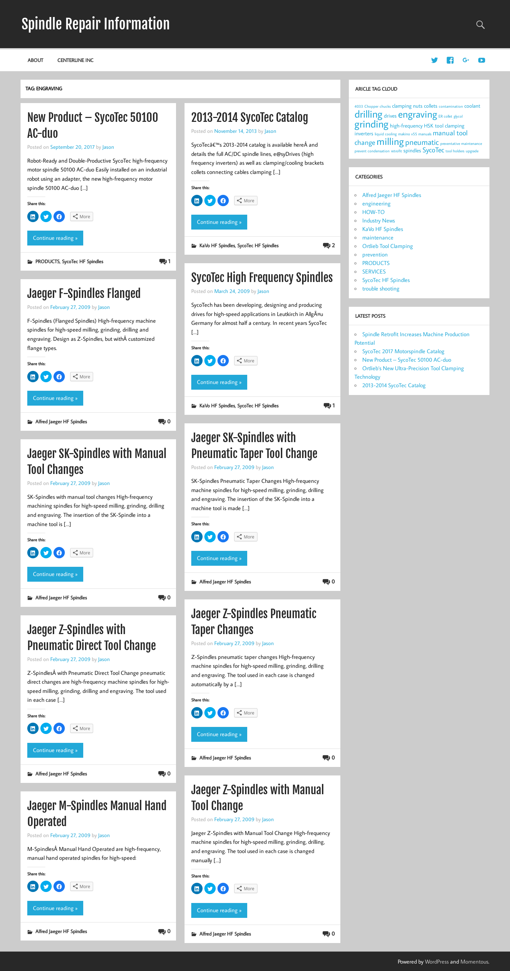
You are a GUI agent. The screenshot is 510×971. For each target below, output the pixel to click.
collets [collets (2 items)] (430, 105)
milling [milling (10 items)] (390, 141)
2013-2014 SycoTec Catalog (249, 118)
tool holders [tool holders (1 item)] (455, 150)
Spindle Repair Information (96, 24)
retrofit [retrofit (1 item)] (396, 150)
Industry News (378, 220)
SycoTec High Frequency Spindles (262, 278)
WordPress (437, 961)
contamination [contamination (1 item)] (451, 106)
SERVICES (374, 271)
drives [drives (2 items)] (390, 115)
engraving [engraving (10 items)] (417, 114)
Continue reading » (55, 237)
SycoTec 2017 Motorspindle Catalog (403, 351)
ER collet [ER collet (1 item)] (445, 116)
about (35, 60)
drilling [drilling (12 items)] (368, 113)
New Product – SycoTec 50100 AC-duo (406, 359)
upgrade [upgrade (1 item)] (472, 150)
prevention (375, 254)
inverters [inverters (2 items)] (364, 133)
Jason (108, 146)
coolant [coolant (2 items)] (472, 105)
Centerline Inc (75, 60)
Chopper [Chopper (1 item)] (371, 106)
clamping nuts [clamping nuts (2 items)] (407, 105)
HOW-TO (373, 211)
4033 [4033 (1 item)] (359, 106)
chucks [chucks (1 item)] (385, 106)
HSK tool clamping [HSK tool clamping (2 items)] (444, 125)
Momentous (474, 961)
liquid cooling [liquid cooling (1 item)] (386, 133)
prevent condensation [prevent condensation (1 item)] (372, 150)
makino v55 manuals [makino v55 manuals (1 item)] (414, 133)
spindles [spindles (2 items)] (412, 150)
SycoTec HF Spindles (82, 261)
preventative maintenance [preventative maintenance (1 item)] (461, 143)
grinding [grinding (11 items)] (372, 123)
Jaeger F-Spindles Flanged (84, 294)
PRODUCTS (47, 261)
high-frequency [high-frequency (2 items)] (406, 125)
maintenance (377, 237)
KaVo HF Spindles (217, 245)
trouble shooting (381, 288)
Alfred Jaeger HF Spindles (61, 421)
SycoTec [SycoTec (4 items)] (433, 149)
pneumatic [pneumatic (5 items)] (422, 142)
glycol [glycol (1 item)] (458, 116)
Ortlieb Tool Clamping (387, 245)
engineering (376, 203)
